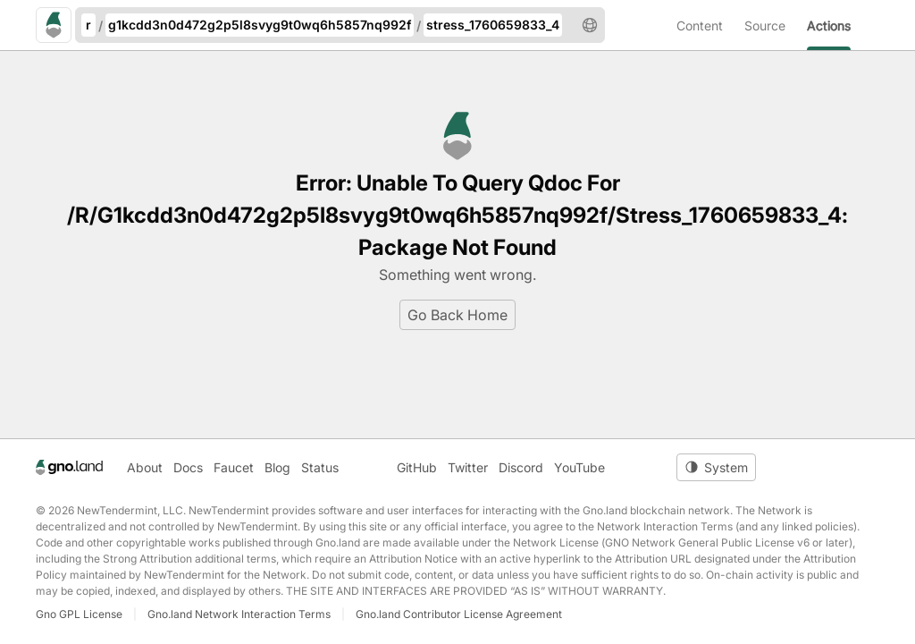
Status (320, 467)
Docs (188, 467)
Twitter (468, 467)
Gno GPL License (79, 614)
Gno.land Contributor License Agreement (459, 614)
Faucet (234, 467)
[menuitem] (710, 25)
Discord (521, 467)
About (145, 467)
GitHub (417, 467)
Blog (277, 467)
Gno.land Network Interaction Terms (239, 614)
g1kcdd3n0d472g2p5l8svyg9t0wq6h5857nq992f (259, 24)
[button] (589, 25)
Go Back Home (457, 315)
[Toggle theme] (716, 467)
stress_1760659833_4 (492, 24)
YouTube (579, 467)
